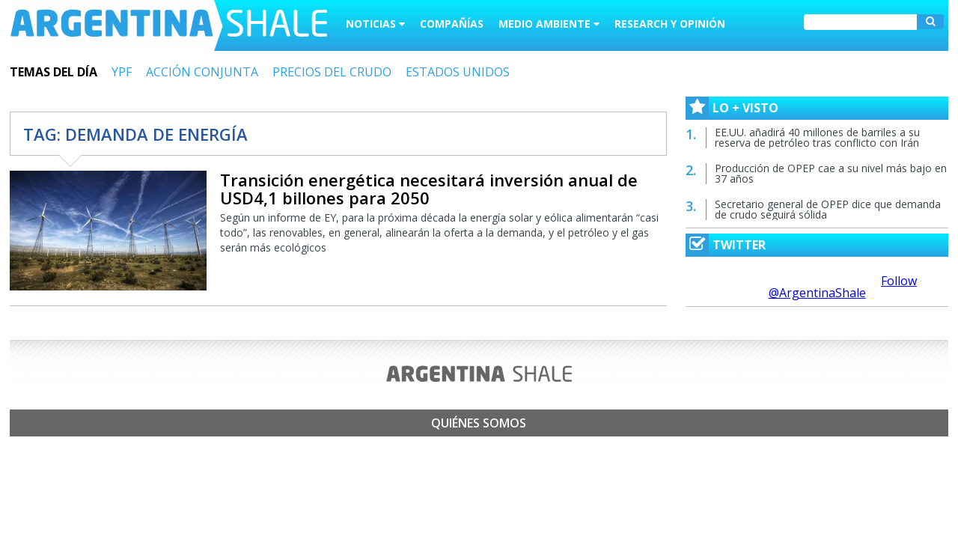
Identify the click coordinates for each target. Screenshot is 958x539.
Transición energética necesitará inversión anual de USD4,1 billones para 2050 (429, 188)
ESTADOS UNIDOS (458, 72)
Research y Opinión (669, 23)
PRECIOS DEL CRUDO (331, 72)
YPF (122, 72)
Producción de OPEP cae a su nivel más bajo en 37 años (831, 173)
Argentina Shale (169, 25)
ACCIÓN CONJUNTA (202, 72)
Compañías (451, 23)
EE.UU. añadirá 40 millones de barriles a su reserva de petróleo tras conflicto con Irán (817, 137)
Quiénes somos (478, 423)
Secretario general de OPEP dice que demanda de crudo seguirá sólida (828, 209)
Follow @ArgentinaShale (843, 286)
